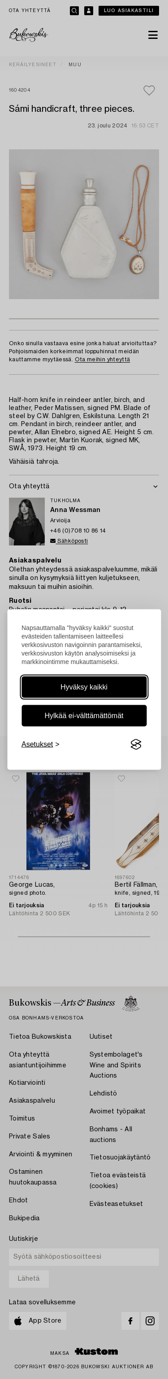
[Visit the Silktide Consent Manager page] (135, 744)
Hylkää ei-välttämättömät (83, 715)
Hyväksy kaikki (84, 687)
